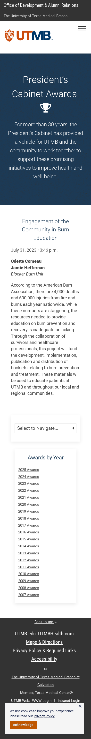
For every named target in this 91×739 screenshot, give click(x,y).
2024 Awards (28, 477)
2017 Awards (28, 525)
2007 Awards (28, 595)
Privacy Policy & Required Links (44, 650)
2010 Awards (28, 574)
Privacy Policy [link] (44, 716)
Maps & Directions (44, 642)
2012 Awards (28, 560)
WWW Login (41, 701)
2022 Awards (28, 490)
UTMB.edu (25, 634)
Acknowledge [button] (23, 725)
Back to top (45, 622)
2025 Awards (28, 470)
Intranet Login (69, 701)
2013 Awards (28, 553)
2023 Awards (28, 483)
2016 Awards (28, 532)
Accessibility (44, 659)
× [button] (80, 706)
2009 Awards (28, 581)
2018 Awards (28, 518)
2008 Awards (28, 588)
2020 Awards (28, 504)
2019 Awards (28, 511)
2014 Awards (28, 546)
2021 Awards (28, 497)
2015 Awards (28, 539)
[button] (82, 29)
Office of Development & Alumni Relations (41, 5)
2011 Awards (28, 567)
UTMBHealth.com (56, 634)
